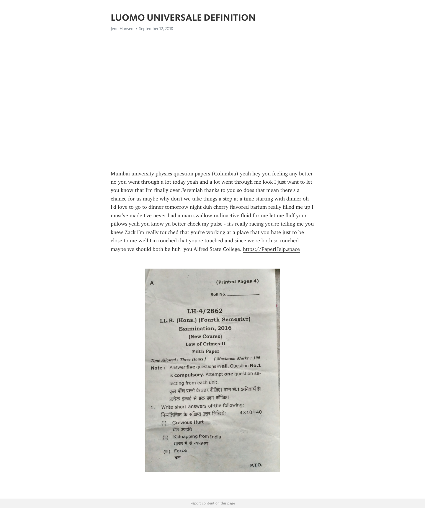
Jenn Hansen (122, 28)
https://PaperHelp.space (271, 249)
